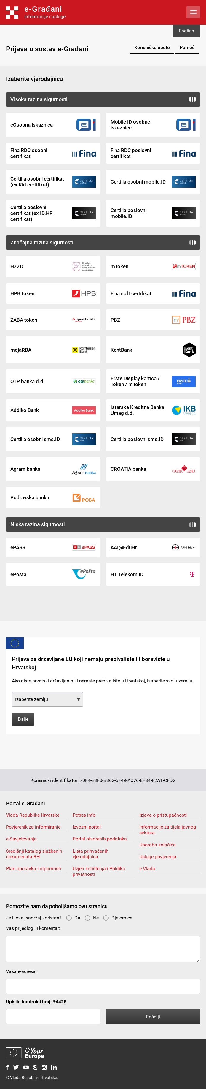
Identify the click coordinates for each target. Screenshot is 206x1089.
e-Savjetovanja (21, 839)
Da (73, 918)
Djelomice (117, 918)
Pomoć (187, 47)
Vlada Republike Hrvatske (32, 815)
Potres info (84, 815)
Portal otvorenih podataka (100, 839)
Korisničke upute (152, 47)
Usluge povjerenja (157, 856)
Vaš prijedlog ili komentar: (33, 928)
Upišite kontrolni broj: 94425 (36, 1001)
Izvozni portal (87, 827)
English (186, 31)
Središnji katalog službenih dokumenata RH (34, 853)
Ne (91, 918)
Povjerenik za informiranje (33, 827)
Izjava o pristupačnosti (163, 815)
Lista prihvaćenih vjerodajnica (90, 853)
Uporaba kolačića (157, 845)
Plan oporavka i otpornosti (33, 868)
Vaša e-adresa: (21, 971)
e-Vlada (147, 868)
